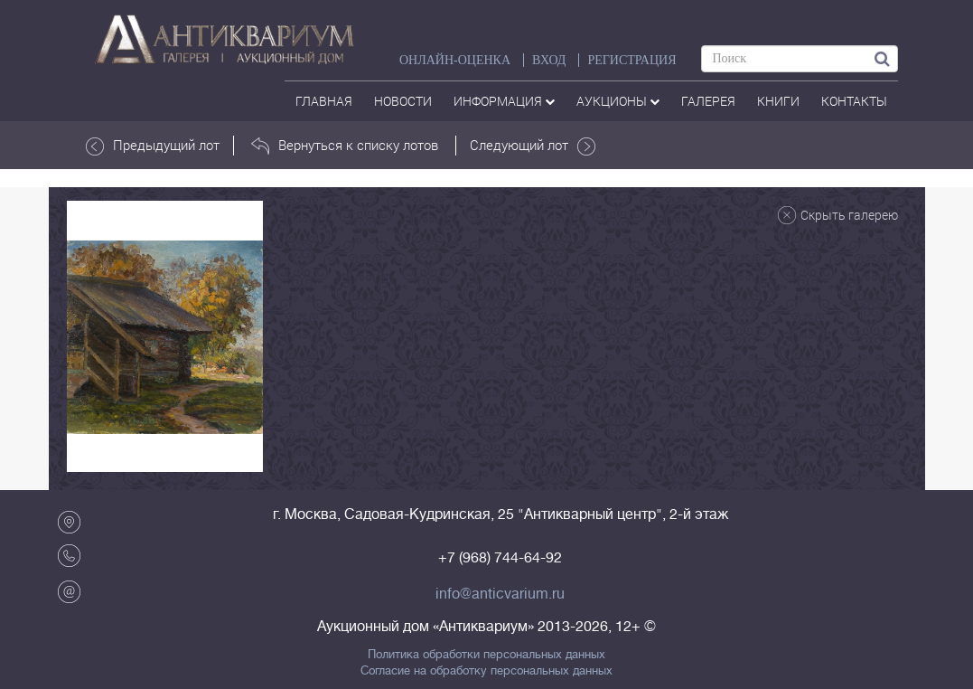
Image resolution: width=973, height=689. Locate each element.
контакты (854, 100)
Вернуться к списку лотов (344, 146)
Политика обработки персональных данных (486, 654)
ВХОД (549, 60)
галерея (708, 100)
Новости (403, 100)
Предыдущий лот (153, 146)
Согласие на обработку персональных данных (486, 670)
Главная (323, 100)
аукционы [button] (618, 100)
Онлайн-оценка (454, 60)
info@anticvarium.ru (500, 594)
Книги (778, 100)
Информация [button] (504, 100)
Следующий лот (532, 146)
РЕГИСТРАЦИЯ (631, 60)
